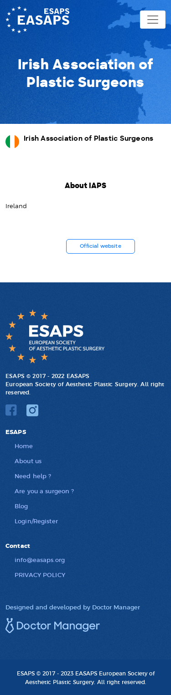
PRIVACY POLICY (40, 574)
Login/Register (36, 520)
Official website (100, 246)
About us (28, 460)
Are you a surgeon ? (44, 490)
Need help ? (33, 475)
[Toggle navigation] (153, 19)
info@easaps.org (40, 559)
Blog (21, 505)
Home (24, 445)
